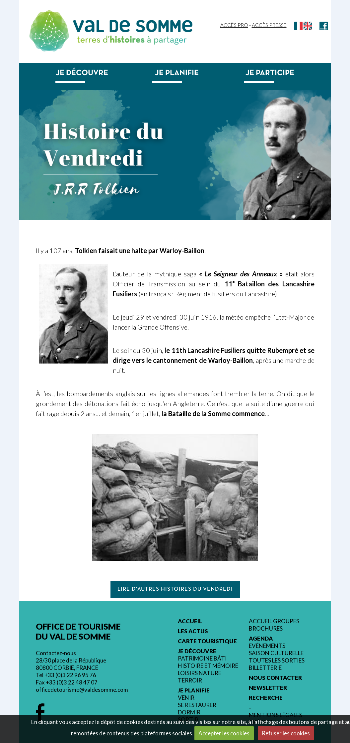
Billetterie (265, 668)
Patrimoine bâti (202, 658)
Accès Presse (269, 25)
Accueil (190, 621)
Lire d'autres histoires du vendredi (175, 589)
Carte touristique (207, 641)
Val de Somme (132, 26)
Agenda (261, 638)
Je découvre (82, 73)
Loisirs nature (199, 673)
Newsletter (268, 687)
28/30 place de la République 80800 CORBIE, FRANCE (71, 664)
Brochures (266, 628)
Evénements (267, 646)
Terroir (190, 680)
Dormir (189, 712)
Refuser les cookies (286, 733)
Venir (186, 697)
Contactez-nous (56, 653)
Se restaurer (197, 705)
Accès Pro (234, 25)
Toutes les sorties (277, 660)
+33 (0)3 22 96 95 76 (70, 674)
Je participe (269, 73)
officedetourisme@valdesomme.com (82, 689)
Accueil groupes (274, 621)
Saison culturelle (276, 653)
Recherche (266, 697)
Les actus (193, 631)
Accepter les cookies (223, 733)
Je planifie (177, 73)
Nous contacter (275, 677)
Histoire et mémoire (208, 666)
